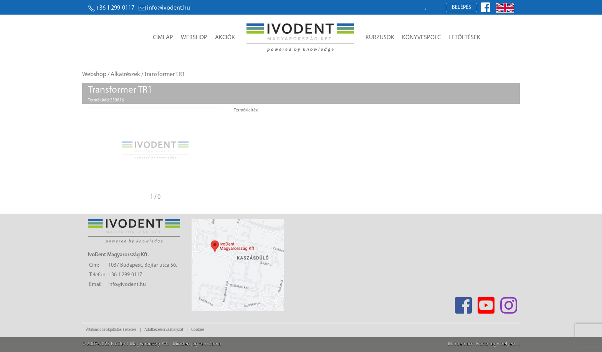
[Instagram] (508, 303)
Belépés (461, 7)
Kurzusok (380, 38)
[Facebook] (463, 303)
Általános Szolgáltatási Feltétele (111, 330)
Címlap (163, 38)
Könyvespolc (421, 38)
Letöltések (464, 38)
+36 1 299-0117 (111, 8)
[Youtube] (486, 303)
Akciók (225, 38)
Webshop (194, 38)
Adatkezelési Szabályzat (163, 330)
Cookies (197, 330)
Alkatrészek (125, 74)
